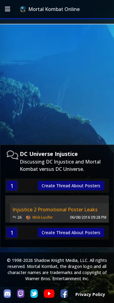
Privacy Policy (90, 294)
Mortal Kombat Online (50, 9)
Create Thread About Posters (71, 185)
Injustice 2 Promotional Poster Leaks (55, 209)
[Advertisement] (57, 84)
